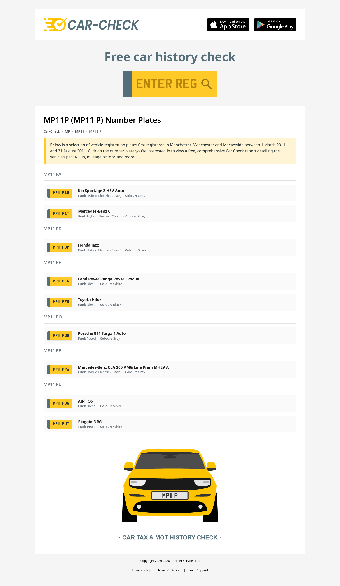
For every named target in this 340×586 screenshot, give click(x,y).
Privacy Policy (141, 570)
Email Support (198, 570)
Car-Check (52, 131)
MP (67, 131)
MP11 (79, 131)
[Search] (206, 84)
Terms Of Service (170, 570)
